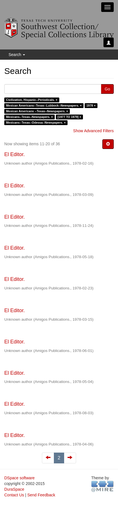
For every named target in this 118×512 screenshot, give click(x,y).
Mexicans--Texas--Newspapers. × (29, 117)
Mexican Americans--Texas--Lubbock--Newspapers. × (44, 105)
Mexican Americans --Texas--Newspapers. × (37, 111)
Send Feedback (41, 495)
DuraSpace (14, 489)
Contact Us (14, 495)
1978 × (90, 105)
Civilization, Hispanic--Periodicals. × (31, 99)
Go (107, 89)
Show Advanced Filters (93, 130)
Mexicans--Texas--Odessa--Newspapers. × (36, 122)
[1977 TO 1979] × (69, 117)
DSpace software (19, 478)
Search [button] (17, 54)
